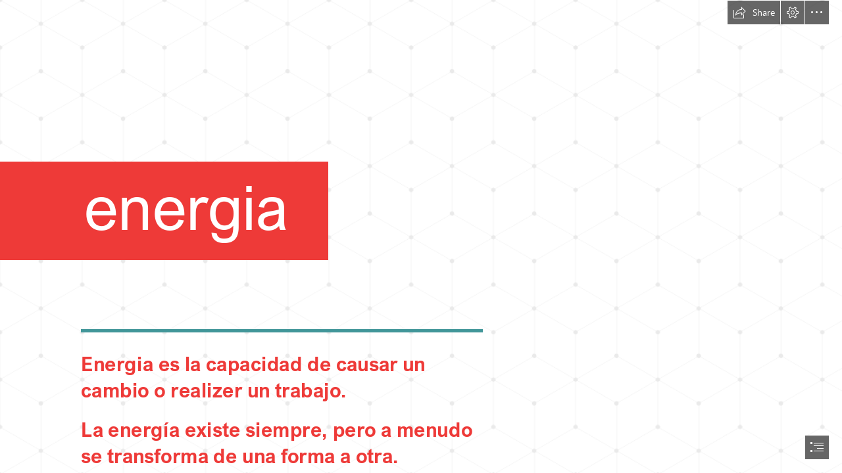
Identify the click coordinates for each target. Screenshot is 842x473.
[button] (754, 12)
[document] (421, 236)
